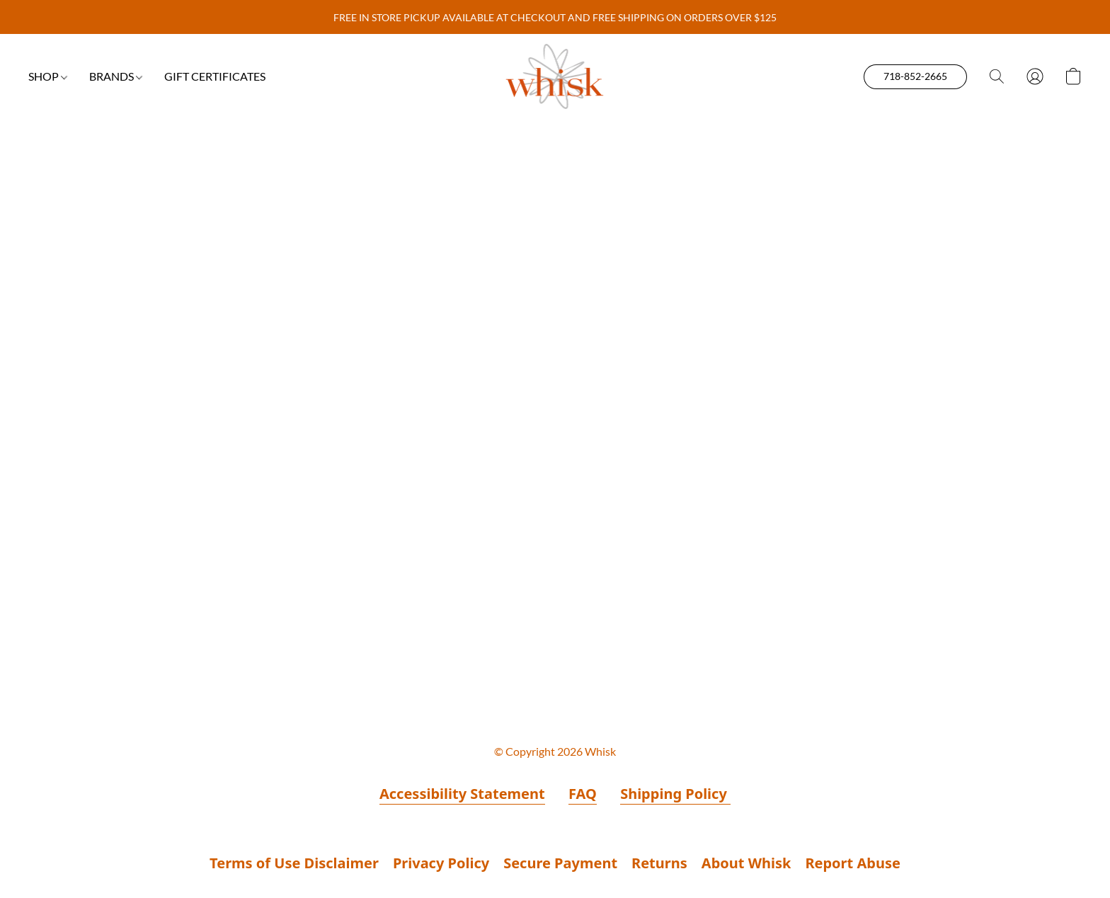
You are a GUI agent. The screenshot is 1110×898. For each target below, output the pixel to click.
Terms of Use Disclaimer (294, 863)
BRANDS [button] (115, 76)
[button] (555, 76)
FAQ (582, 793)
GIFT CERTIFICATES (214, 76)
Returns (659, 863)
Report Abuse (852, 863)
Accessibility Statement (462, 793)
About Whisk (746, 863)
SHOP (47, 76)
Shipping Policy (675, 793)
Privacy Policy (441, 863)
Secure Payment (560, 863)
